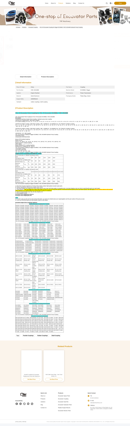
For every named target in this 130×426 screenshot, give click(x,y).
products (60, 3)
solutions (68, 3)
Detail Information (25, 77)
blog (74, 3)
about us (53, 3)
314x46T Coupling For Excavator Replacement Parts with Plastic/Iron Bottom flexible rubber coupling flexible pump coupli (31, 378)
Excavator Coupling (33, 27)
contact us (81, 3)
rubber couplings (42, 338)
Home (46, 3)
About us (43, 398)
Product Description (47, 77)
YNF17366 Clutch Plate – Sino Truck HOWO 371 (53, 378)
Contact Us (43, 410)
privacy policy (18, 424)
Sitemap (24, 424)
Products (24, 27)
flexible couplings (28, 338)
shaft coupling (56, 338)
